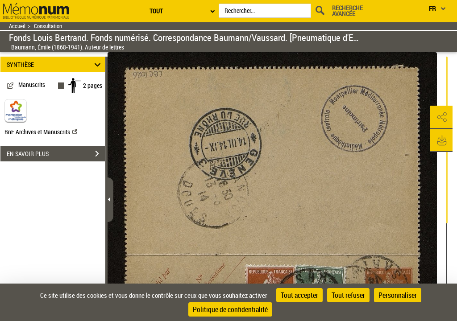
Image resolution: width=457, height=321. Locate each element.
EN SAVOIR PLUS (56, 154)
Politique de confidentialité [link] (230, 309)
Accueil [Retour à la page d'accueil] (17, 26)
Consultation (48, 26)
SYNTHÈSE (55, 64)
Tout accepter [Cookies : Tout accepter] (299, 295)
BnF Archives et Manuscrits (40, 132)
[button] (441, 117)
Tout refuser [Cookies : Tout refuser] (348, 295)
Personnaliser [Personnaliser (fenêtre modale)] (397, 295)
